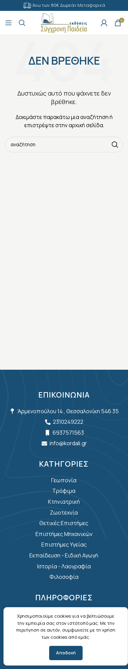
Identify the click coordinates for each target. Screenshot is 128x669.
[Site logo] (64, 22)
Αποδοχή (66, 653)
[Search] (22, 23)
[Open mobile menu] (8, 23)
